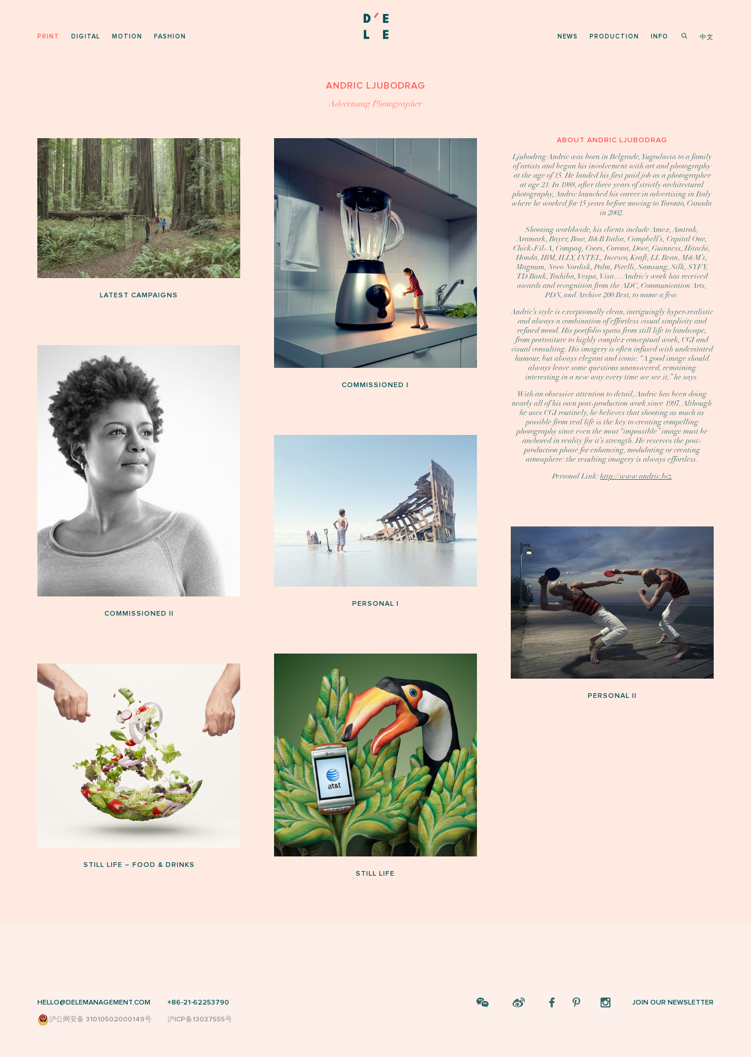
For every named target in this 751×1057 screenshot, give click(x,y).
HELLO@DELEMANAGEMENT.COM (93, 1002)
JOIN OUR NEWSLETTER (673, 1002)
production (614, 36)
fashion (170, 36)
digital (85, 36)
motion (127, 36)
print (48, 36)
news (567, 36)
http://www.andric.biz (636, 476)
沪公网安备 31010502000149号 (94, 1020)
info (659, 36)
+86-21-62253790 (198, 1002)
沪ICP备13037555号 (199, 1019)
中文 (707, 37)
